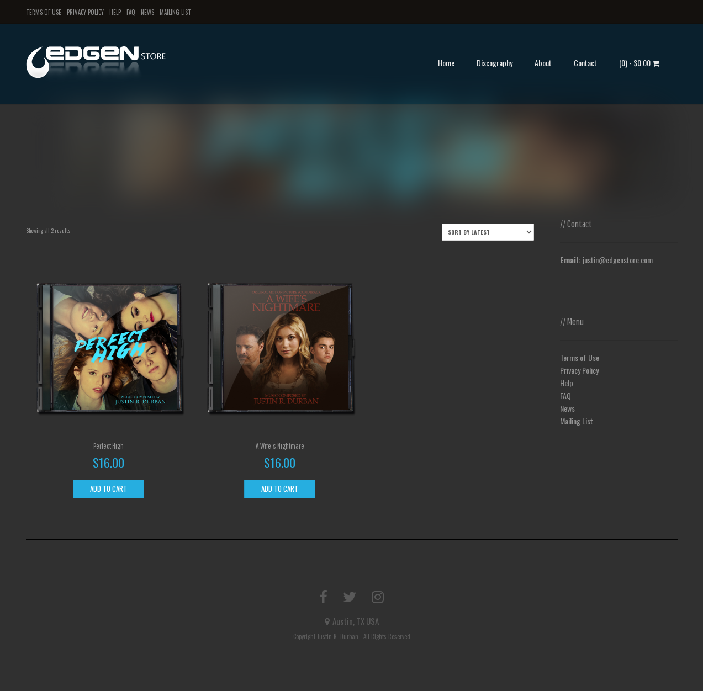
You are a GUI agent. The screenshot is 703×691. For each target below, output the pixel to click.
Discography (494, 62)
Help (115, 12)
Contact (585, 62)
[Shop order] (488, 232)
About (543, 62)
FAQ (130, 12)
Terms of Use (43, 12)
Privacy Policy (85, 12)
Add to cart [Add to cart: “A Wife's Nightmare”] (279, 488)
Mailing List (175, 12)
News (147, 12)
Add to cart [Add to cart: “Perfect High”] (108, 488)
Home (446, 62)
